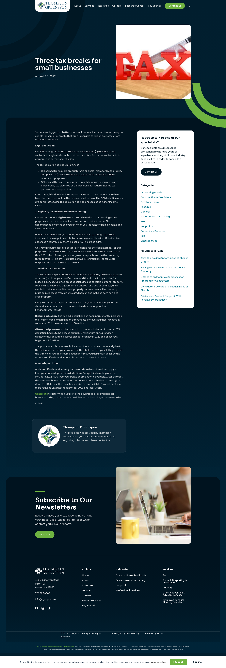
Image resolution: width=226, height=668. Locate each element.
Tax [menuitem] (165, 575)
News (144, 221)
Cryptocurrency (150, 202)
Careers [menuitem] (117, 5)
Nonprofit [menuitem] (121, 585)
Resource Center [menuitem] (134, 5)
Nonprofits (147, 226)
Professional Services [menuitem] (128, 590)
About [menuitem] (77, 5)
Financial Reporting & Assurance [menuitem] (175, 581)
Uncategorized (149, 240)
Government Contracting (155, 216)
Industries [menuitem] (103, 5)
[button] (189, 5)
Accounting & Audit (151, 192)
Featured (146, 207)
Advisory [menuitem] (167, 588)
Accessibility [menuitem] (133, 633)
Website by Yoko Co (155, 633)
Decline (197, 662)
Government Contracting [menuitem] (130, 580)
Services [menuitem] (89, 5)
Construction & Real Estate (156, 197)
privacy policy (158, 662)
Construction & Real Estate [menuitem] (131, 575)
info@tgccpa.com (45, 599)
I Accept (178, 662)
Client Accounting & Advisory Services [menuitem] (174, 594)
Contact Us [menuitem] (174, 6)
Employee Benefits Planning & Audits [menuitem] (173, 601)
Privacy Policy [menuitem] (118, 633)
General (145, 211)
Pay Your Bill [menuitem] (154, 6)
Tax (143, 236)
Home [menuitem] (85, 575)
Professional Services (153, 231)
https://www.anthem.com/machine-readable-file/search (55, 646)
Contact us (41, 394)
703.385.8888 (42, 593)
